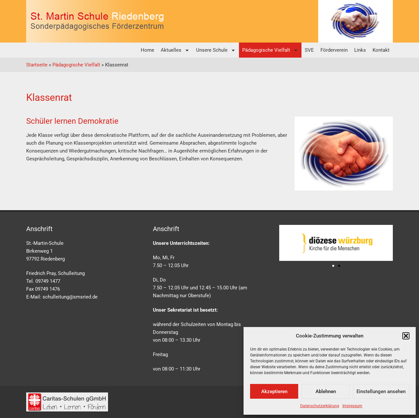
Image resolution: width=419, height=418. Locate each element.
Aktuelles (175, 50)
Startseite (36, 65)
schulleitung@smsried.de (70, 297)
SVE (309, 50)
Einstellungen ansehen (381, 391)
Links (360, 50)
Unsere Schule (216, 50)
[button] (406, 336)
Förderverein (334, 50)
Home (147, 50)
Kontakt (381, 50)
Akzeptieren (274, 391)
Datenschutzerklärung (319, 406)
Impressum (352, 406)
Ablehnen (326, 391)
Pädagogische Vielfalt (270, 50)
